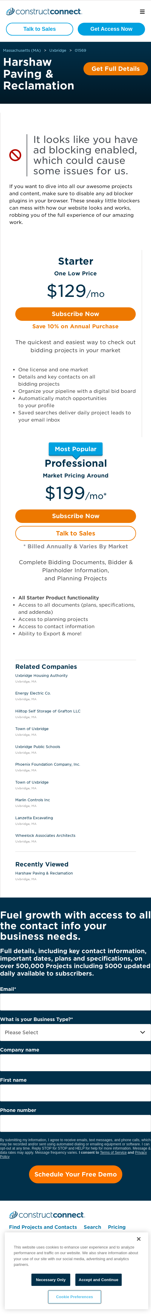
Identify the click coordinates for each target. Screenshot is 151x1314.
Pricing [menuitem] (117, 1227)
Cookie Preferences (74, 1297)
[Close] (138, 1239)
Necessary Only (50, 1280)
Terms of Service (113, 1152)
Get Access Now (111, 29)
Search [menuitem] (92, 1227)
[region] (76, 1270)
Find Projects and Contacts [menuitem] (43, 1227)
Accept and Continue (98, 1280)
